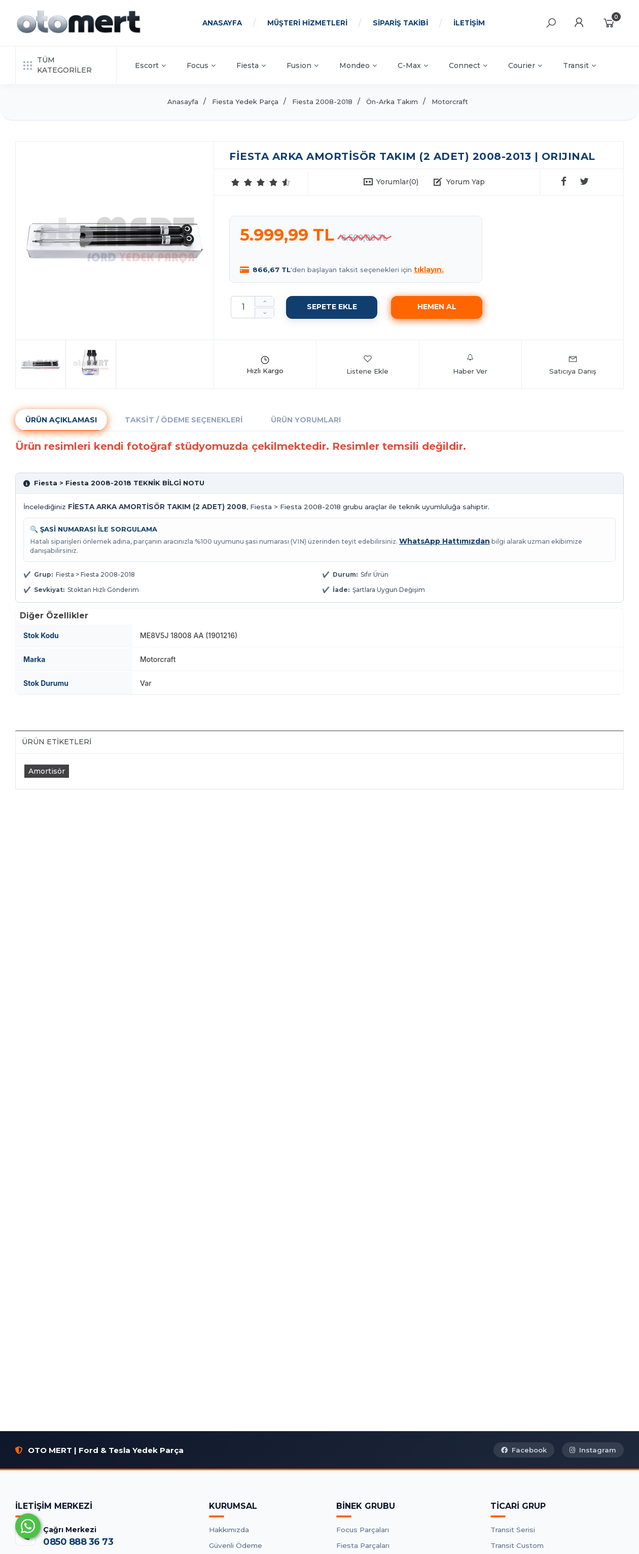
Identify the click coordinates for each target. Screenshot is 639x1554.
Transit (579, 65)
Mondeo (358, 65)
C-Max (413, 65)
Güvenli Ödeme (235, 1545)
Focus (201, 65)
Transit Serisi (512, 1530)
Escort (150, 65)
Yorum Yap (465, 181)
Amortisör (46, 771)
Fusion (302, 65)
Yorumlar (397, 181)
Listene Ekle (367, 364)
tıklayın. (429, 269)
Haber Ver (470, 364)
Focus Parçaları (362, 1530)
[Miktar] (243, 307)
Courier (525, 65)
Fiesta (251, 65)
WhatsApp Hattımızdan (444, 541)
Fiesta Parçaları (362, 1545)
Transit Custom (517, 1545)
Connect (468, 65)
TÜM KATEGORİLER (57, 65)
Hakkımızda (229, 1530)
